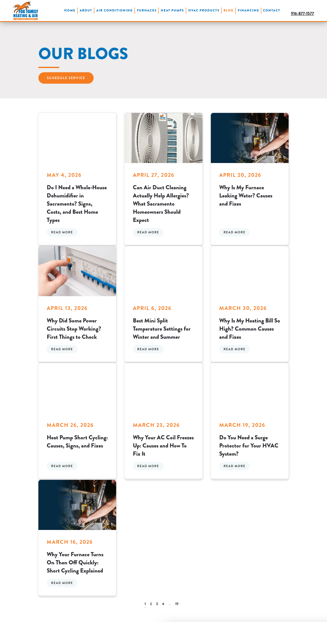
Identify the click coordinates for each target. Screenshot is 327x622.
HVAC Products (203, 10)
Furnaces (147, 10)
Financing (248, 10)
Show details (64, 614)
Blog (229, 10)
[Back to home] (25, 10)
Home (69, 10)
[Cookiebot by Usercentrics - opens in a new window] (27, 614)
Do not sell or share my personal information (292, 597)
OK (292, 587)
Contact (271, 10)
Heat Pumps (172, 10)
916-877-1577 (302, 13)
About (86, 10)
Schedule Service (66, 78)
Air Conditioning (114, 10)
